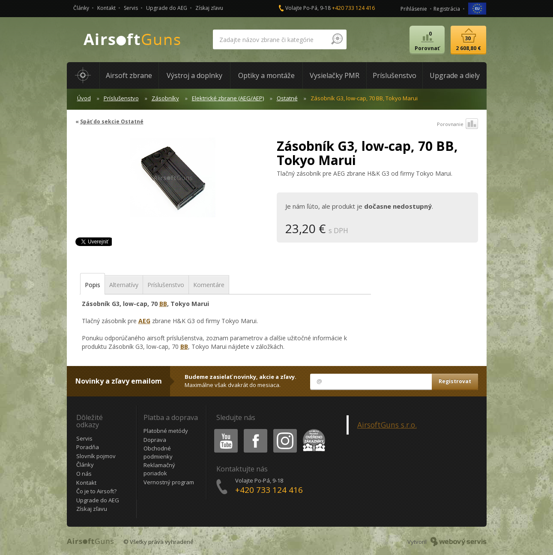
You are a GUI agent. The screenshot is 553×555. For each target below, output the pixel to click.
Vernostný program (168, 482)
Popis (92, 285)
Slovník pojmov (96, 456)
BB (163, 304)
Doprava (154, 440)
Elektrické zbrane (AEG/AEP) (228, 98)
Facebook (255, 430)
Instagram (284, 430)
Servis (131, 8)
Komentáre (208, 285)
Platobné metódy (165, 431)
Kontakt (106, 8)
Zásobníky (165, 98)
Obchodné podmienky (158, 452)
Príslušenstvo (121, 98)
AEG (144, 321)
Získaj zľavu (209, 8)
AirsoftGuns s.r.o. (387, 425)
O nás (84, 473)
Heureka (312, 430)
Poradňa (87, 447)
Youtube (223, 430)
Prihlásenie (414, 8)
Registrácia (446, 8)
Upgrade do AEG (166, 8)
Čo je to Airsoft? (96, 491)
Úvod (84, 98)
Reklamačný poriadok (159, 469)
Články (81, 8)
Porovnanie (457, 124)
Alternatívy (123, 285)
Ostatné (287, 98)
